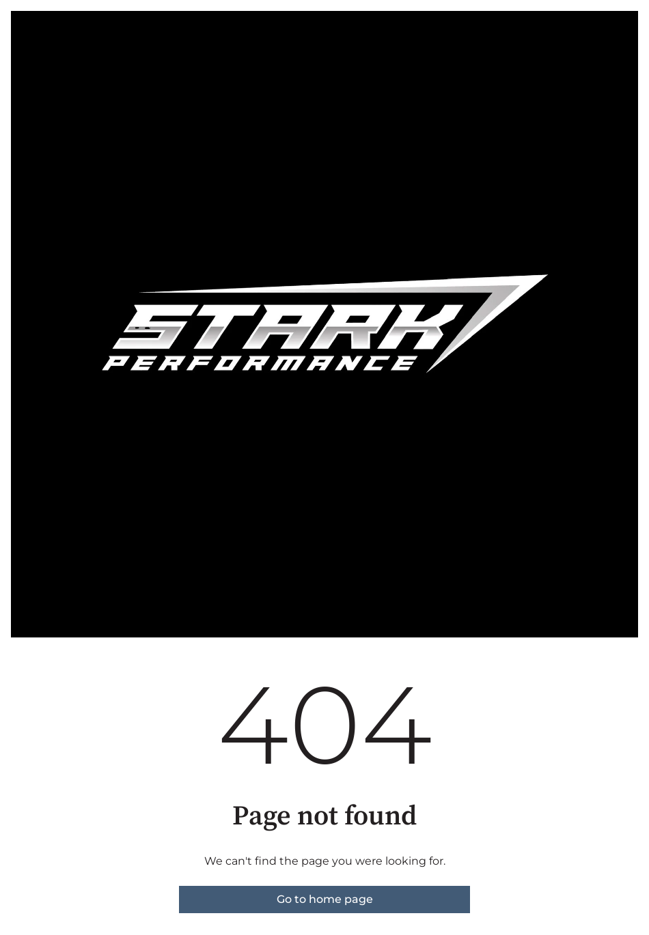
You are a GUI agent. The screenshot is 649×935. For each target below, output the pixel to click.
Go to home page (325, 899)
